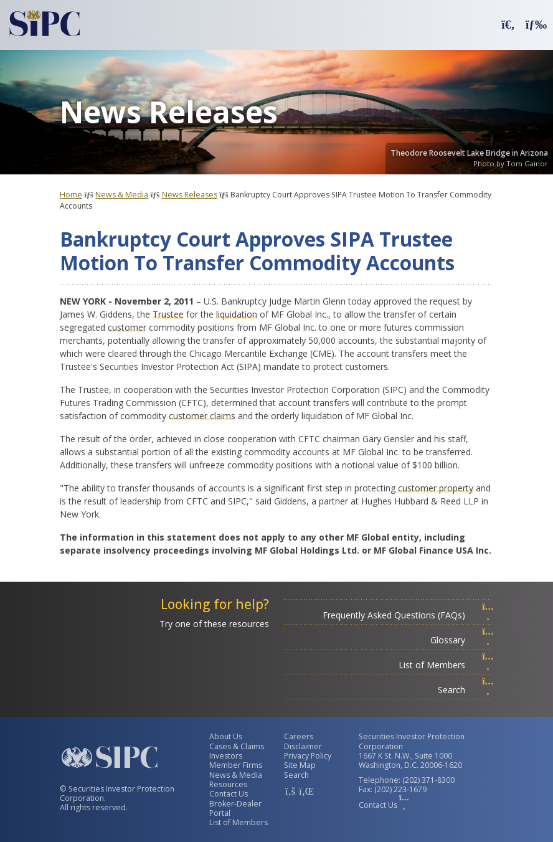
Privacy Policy (307, 755)
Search (466, 690)
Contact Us (228, 793)
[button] (508, 24)
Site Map (300, 765)
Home (71, 194)
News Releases (189, 194)
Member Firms (235, 765)
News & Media (121, 194)
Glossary (462, 640)
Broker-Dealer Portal (235, 808)
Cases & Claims (236, 746)
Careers (298, 736)
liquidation (236, 314)
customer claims (202, 416)
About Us (225, 736)
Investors (225, 755)
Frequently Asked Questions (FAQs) (408, 615)
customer (127, 327)
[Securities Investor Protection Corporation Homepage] (44, 23)
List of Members (446, 665)
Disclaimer (303, 746)
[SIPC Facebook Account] (290, 791)
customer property (435, 488)
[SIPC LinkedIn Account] (305, 791)
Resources (228, 784)
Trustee (168, 314)
